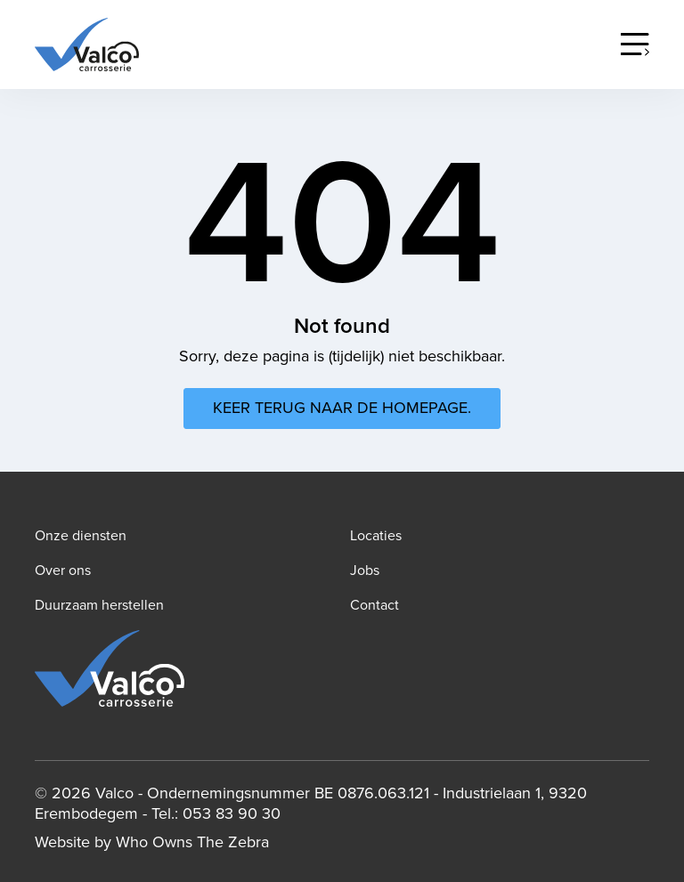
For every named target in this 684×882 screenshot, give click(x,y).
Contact (374, 605)
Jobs (364, 571)
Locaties (376, 536)
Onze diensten (80, 536)
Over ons (63, 571)
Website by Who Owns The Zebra (152, 842)
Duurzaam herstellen (99, 605)
